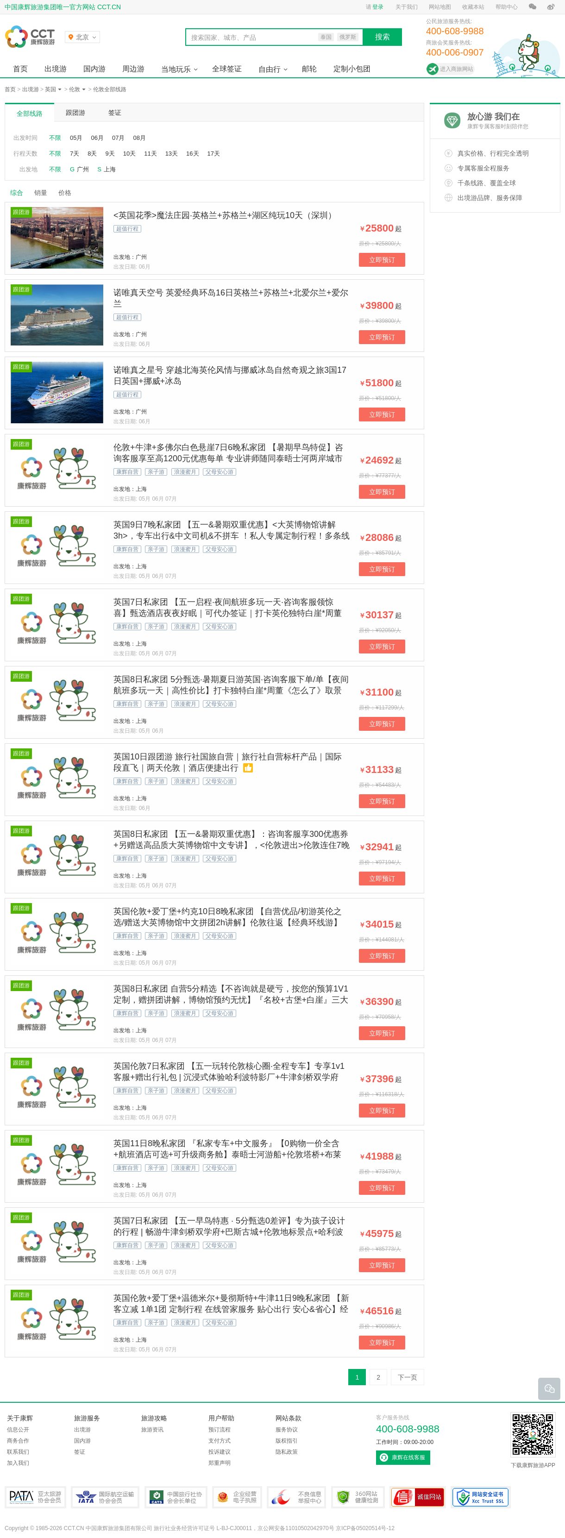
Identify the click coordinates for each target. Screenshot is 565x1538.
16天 (192, 153)
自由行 (269, 69)
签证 (114, 112)
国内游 (94, 69)
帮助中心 (507, 7)
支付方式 (219, 1441)
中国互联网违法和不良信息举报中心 (296, 1497)
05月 (76, 137)
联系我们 (18, 1452)
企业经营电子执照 (237, 1497)
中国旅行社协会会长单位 (175, 1497)
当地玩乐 (176, 69)
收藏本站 (473, 7)
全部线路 (30, 113)
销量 (40, 192)
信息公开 (18, 1429)
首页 (20, 69)
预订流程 (219, 1429)
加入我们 (18, 1463)
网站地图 (440, 7)
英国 (50, 89)
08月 (139, 137)
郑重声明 (219, 1463)
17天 (213, 153)
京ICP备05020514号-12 (365, 1528)
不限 (55, 137)
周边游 (133, 69)
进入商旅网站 (456, 69)
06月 (97, 137)
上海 (110, 169)
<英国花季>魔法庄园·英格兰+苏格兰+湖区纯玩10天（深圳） (224, 215)
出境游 (55, 69)
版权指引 (287, 1441)
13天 (171, 153)
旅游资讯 (152, 1429)
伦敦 (74, 89)
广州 (83, 169)
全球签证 (227, 69)
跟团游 (75, 112)
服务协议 (287, 1429)
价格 (68, 192)
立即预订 (382, 260)
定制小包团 (351, 69)
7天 (74, 153)
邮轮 (309, 69)
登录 (377, 7)
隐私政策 (287, 1452)
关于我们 (407, 7)
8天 (92, 153)
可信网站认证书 (417, 1497)
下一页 (407, 1377)
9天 (109, 153)
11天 (150, 153)
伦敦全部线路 (109, 89)
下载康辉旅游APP (533, 1440)
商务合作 (18, 1441)
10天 (129, 153)
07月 (118, 137)
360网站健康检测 (358, 1497)
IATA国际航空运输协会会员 (105, 1497)
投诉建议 (219, 1452)
